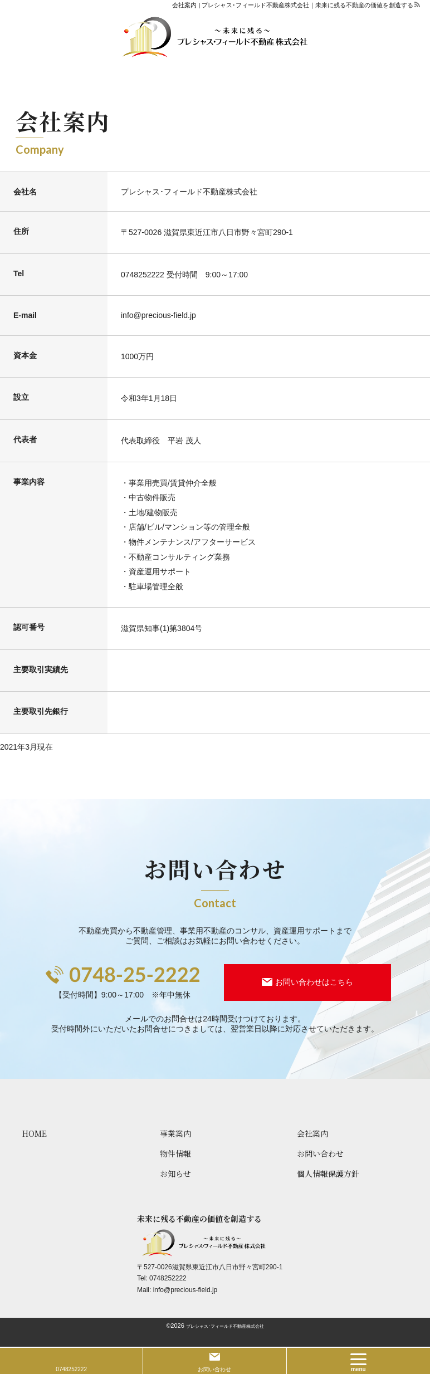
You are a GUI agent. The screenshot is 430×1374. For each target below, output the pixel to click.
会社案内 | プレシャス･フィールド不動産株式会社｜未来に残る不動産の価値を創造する (292, 5)
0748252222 (142, 274)
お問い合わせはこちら (314, 981)
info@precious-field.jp (185, 1290)
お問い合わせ (214, 1369)
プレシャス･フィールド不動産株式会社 (225, 1326)
